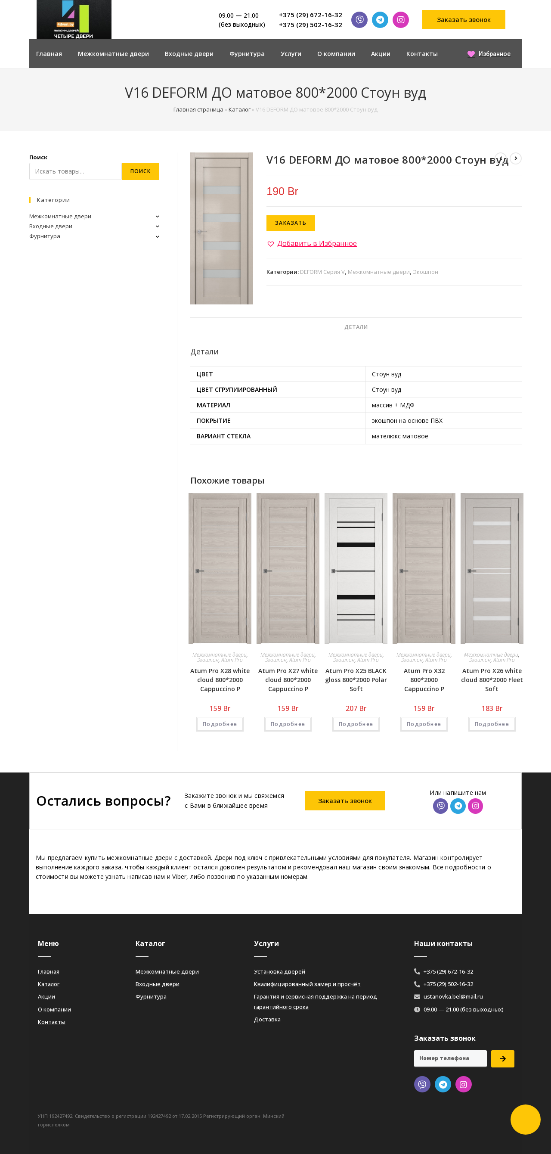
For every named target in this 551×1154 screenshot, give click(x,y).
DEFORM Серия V (322, 272)
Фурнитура (247, 54)
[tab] (356, 327)
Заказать (290, 222)
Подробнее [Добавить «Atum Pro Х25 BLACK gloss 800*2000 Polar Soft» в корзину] (356, 724)
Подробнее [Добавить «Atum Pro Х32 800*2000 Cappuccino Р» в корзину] (424, 724)
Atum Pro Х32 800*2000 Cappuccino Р (424, 680)
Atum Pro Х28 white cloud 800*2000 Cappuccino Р (220, 680)
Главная (49, 54)
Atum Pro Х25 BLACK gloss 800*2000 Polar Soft (356, 680)
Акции (380, 54)
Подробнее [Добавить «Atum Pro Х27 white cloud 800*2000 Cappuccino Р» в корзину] (288, 724)
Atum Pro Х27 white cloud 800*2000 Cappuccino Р (288, 680)
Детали (356, 327)
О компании (336, 54)
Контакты (422, 54)
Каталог (240, 109)
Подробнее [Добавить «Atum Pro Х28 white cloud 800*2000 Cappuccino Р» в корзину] (220, 724)
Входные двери (189, 54)
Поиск (38, 157)
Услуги (291, 54)
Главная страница (198, 109)
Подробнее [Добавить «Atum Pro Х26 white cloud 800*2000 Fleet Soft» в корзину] (492, 724)
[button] (464, 19)
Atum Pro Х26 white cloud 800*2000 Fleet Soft (492, 680)
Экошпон (425, 272)
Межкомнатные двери (113, 54)
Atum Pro (232, 660)
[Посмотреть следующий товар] (516, 158)
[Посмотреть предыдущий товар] (501, 158)
